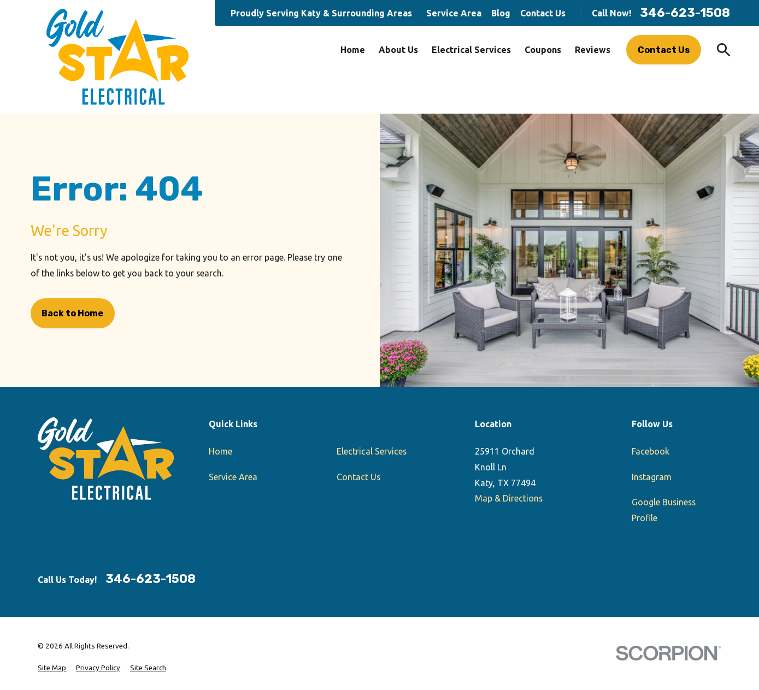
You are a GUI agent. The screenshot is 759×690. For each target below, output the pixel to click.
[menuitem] (52, 668)
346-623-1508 (685, 13)
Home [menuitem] (352, 50)
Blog (500, 13)
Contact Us (543, 13)
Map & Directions (509, 498)
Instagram (652, 477)
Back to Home (72, 313)
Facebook (650, 451)
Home (220, 451)
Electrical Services (372, 451)
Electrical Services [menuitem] (471, 50)
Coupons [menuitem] (543, 50)
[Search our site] (723, 49)
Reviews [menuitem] (592, 50)
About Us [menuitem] (398, 50)
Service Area (453, 13)
